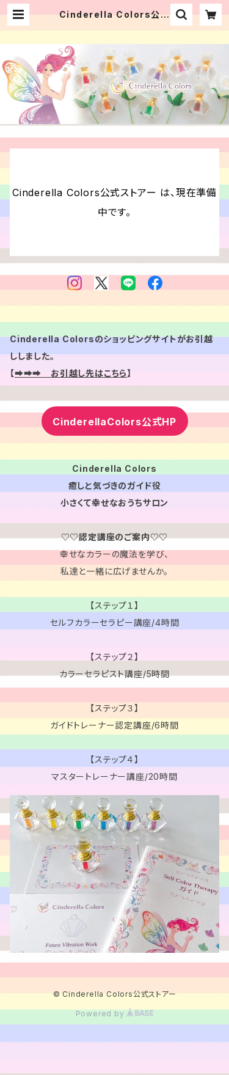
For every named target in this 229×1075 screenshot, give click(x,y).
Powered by (115, 1013)
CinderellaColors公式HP (114, 422)
